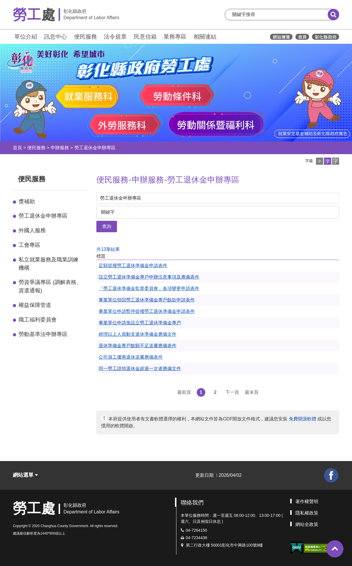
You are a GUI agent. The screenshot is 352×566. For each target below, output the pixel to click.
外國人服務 (32, 230)
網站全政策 (306, 524)
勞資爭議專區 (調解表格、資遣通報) (50, 286)
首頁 (17, 147)
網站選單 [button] (25, 475)
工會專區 (29, 245)
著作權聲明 (306, 501)
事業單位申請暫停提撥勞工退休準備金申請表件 (147, 311)
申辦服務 (60, 147)
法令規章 (115, 36)
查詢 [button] (106, 226)
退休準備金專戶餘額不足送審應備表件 (137, 345)
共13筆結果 (108, 249)
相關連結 (205, 36)
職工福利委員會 (38, 320)
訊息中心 (55, 36)
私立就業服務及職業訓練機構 (48, 264)
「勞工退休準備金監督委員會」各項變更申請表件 (149, 288)
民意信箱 (145, 36)
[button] (319, 161)
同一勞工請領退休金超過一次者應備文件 (140, 368)
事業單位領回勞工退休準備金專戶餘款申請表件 (147, 299)
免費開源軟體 (302, 418)
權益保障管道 (35, 305)
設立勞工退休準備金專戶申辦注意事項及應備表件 (149, 277)
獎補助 (27, 201)
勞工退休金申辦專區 (95, 147)
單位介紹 (25, 36)
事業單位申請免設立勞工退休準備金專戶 (140, 322)
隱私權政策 (306, 513)
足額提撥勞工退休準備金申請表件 (133, 265)
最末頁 (251, 392)
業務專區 (175, 36)
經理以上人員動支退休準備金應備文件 (137, 334)
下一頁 (232, 392)
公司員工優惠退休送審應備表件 (131, 357)
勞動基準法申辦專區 (43, 334)
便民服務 (85, 36)
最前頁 (184, 392)
